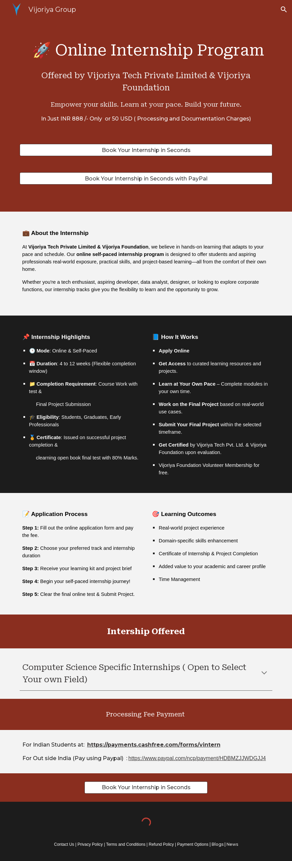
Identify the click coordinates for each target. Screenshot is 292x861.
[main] (146, 77)
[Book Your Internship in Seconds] (146, 150)
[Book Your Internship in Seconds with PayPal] (146, 178)
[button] (284, 9)
